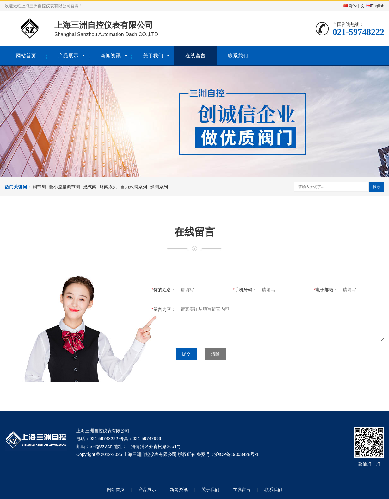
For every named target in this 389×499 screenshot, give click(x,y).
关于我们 (153, 55)
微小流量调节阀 (64, 186)
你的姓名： (164, 289)
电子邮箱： (326, 289)
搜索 (377, 186)
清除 (215, 354)
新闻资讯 (111, 55)
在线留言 (195, 55)
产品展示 (68, 55)
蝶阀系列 (159, 186)
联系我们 (238, 55)
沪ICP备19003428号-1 (236, 454)
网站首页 (26, 55)
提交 (186, 354)
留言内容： (164, 309)
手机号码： (244, 289)
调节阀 (39, 186)
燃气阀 (89, 186)
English (375, 5)
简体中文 (354, 5)
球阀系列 (108, 186)
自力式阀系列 (133, 186)
